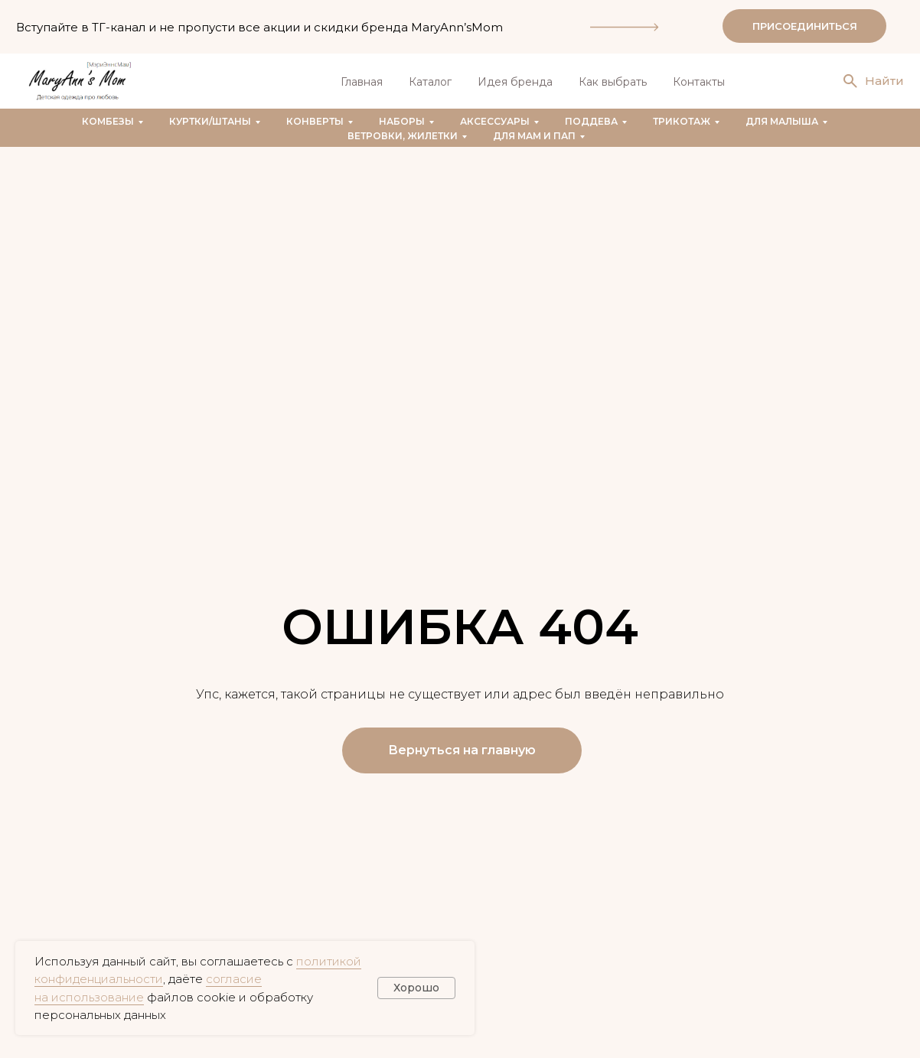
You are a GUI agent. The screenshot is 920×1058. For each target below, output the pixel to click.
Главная (362, 82)
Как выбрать (613, 82)
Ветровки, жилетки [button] (402, 136)
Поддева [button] (591, 121)
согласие (234, 979)
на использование (89, 997)
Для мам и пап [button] (534, 136)
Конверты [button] (315, 121)
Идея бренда (515, 82)
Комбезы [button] (108, 121)
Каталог (430, 82)
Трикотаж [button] (681, 121)
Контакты (699, 82)
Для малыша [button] (781, 121)
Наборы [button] (402, 121)
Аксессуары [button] (495, 121)
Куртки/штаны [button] (210, 121)
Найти (884, 80)
